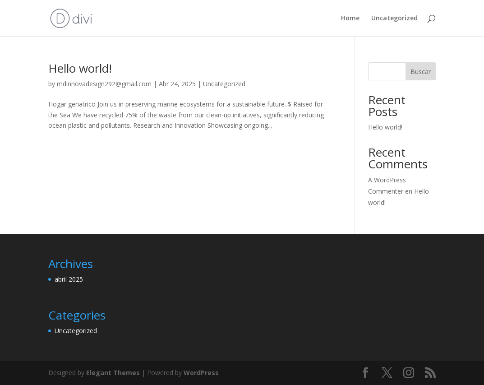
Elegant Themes (113, 372)
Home (350, 18)
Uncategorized (394, 18)
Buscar (420, 71)
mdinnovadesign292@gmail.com (104, 83)
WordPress (201, 372)
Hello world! (80, 68)
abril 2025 (69, 279)
